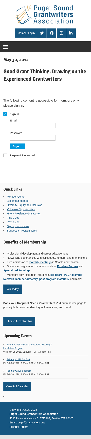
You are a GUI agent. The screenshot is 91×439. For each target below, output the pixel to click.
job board (56, 274)
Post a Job (13, 222)
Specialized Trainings (16, 270)
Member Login (26, 33)
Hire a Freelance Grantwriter (24, 213)
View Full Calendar (17, 386)
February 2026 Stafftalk (18, 359)
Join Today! (13, 289)
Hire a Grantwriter (19, 321)
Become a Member (18, 200)
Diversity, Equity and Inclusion (24, 204)
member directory (26, 279)
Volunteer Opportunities (21, 209)
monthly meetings (40, 262)
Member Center (16, 196)
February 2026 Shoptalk (19, 371)
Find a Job (13, 217)
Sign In (17, 146)
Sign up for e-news (18, 226)
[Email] (32, 125)
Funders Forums (67, 266)
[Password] (32, 138)
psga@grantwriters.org (31, 422)
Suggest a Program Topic (22, 230)
